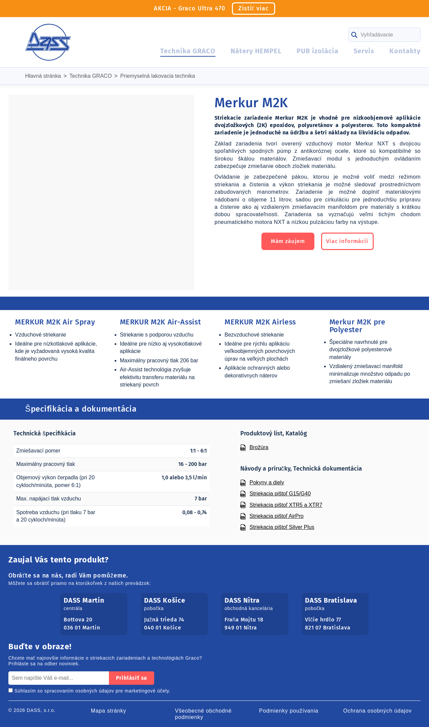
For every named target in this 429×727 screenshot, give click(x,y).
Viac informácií (351, 242)
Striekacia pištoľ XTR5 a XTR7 (286, 505)
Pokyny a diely (267, 482)
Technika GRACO (188, 51)
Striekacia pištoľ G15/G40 (280, 493)
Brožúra (259, 447)
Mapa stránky (108, 711)
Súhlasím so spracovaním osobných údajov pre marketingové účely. (89, 690)
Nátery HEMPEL (256, 51)
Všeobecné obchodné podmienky (203, 714)
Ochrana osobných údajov (377, 711)
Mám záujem (284, 242)
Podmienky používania (288, 711)
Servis (364, 51)
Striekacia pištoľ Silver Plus (282, 527)
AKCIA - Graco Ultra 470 (214, 8)
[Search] (384, 34)
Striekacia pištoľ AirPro (277, 516)
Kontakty (405, 51)
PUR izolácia (318, 51)
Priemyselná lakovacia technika (157, 76)
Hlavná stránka (43, 76)
